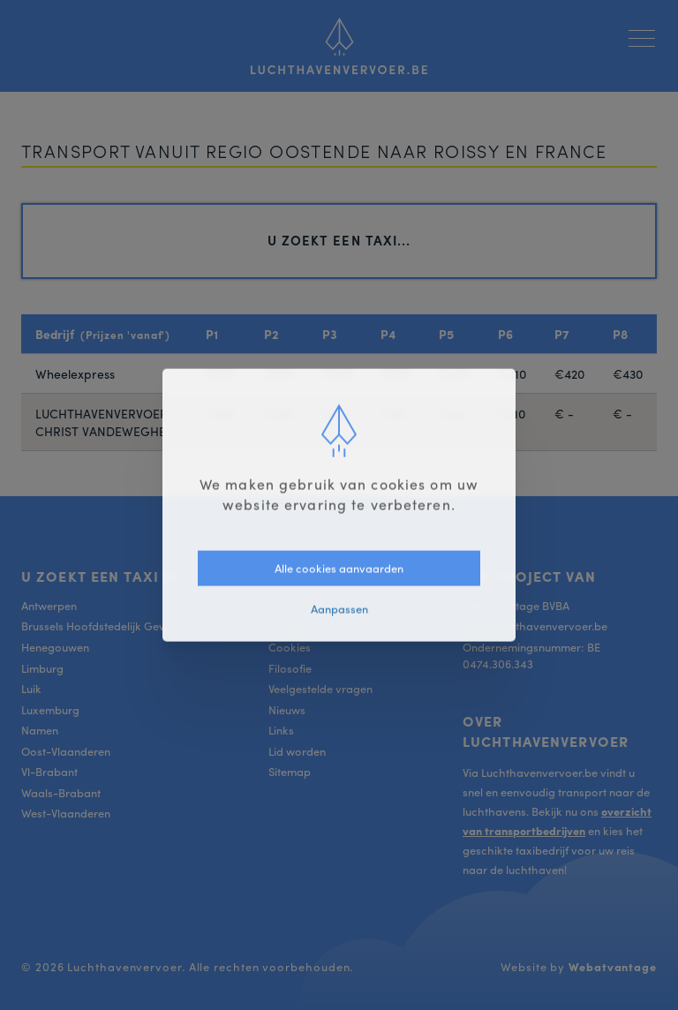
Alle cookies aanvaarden (339, 567)
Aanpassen (339, 608)
